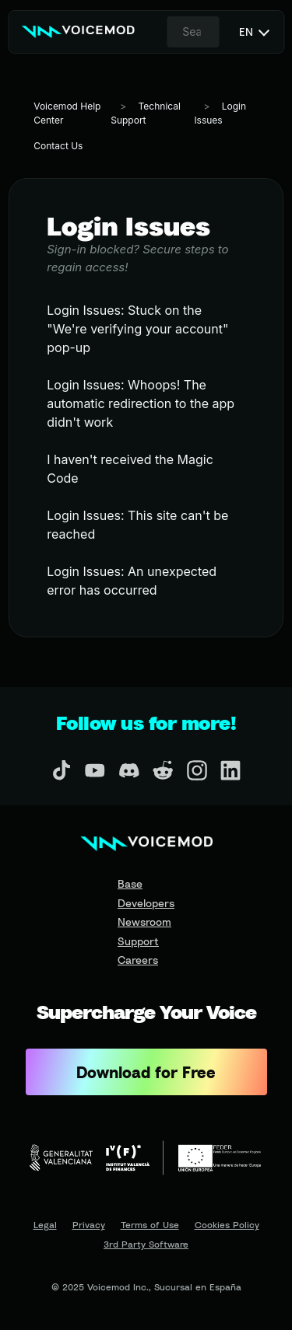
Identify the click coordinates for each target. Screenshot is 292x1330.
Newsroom (144, 921)
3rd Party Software (146, 1244)
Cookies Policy (227, 1225)
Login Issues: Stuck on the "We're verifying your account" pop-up (137, 328)
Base (130, 883)
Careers (138, 959)
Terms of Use (150, 1225)
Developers (146, 902)
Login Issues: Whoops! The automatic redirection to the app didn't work (140, 403)
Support (138, 941)
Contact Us (58, 146)
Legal (45, 1225)
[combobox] (193, 31)
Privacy (88, 1225)
